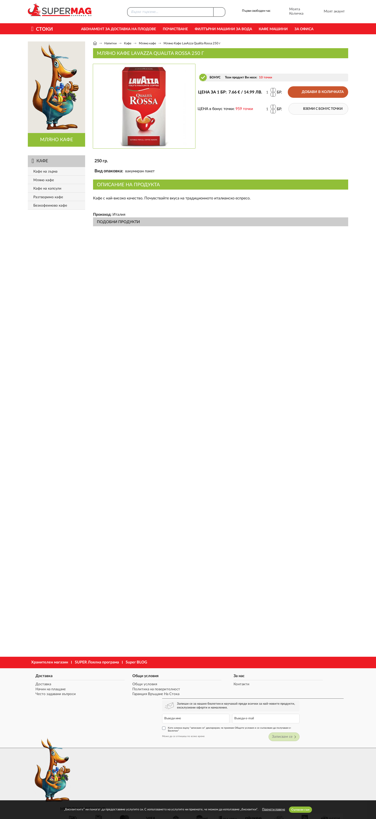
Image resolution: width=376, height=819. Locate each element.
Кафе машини (273, 29)
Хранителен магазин (49, 662)
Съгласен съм (300, 809)
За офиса (303, 29)
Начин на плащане (48, 689)
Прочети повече (273, 809)
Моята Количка (289, 11)
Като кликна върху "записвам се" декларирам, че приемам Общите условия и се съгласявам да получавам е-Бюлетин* (291, 700)
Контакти (179, 684)
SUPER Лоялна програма (97, 662)
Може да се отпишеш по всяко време (257, 707)
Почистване (175, 29)
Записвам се (332, 708)
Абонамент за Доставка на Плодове (118, 29)
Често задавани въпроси (53, 694)
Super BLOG (136, 662)
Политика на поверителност (126, 689)
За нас (176, 675)
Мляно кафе (147, 43)
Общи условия (115, 675)
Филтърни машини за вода (223, 29)
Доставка (41, 675)
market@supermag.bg (319, 763)
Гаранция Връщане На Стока (125, 694)
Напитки (110, 43)
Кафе (127, 43)
